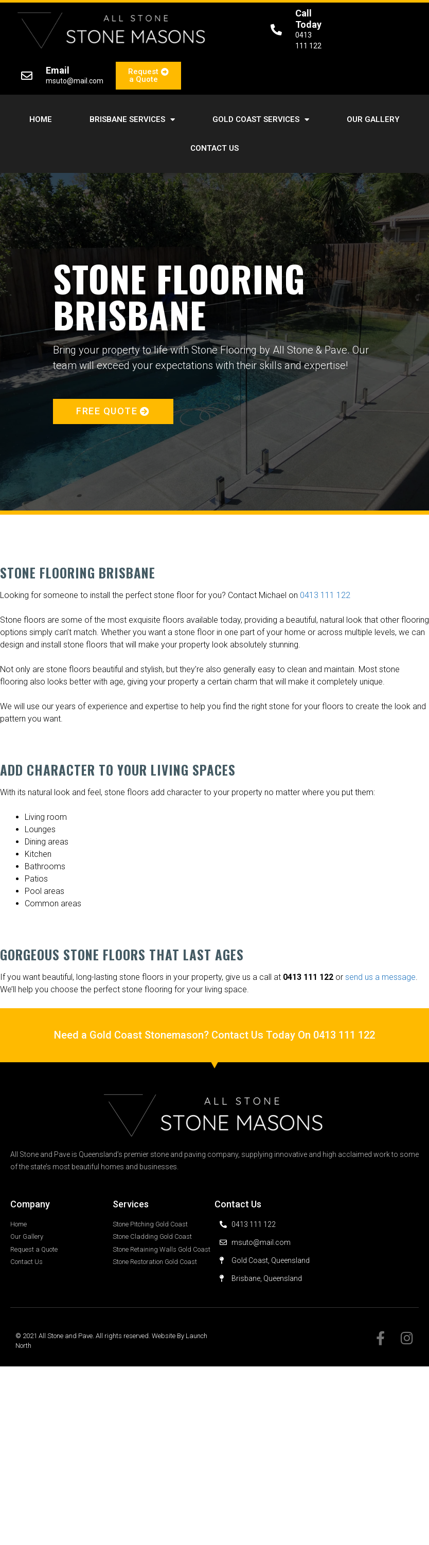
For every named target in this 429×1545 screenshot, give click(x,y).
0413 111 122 (325, 595)
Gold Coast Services (260, 120)
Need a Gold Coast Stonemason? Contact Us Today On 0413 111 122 (214, 1035)
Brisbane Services (132, 120)
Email (57, 70)
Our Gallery (373, 119)
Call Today (308, 19)
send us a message (380, 977)
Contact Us (214, 148)
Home (40, 119)
